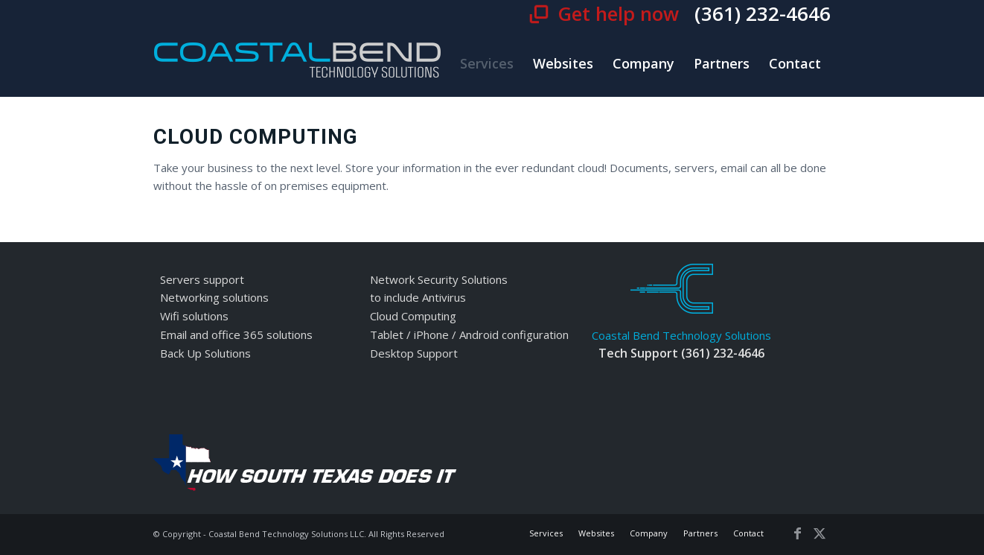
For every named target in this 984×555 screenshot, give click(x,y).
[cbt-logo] (297, 63)
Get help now (621, 13)
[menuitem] (486, 63)
